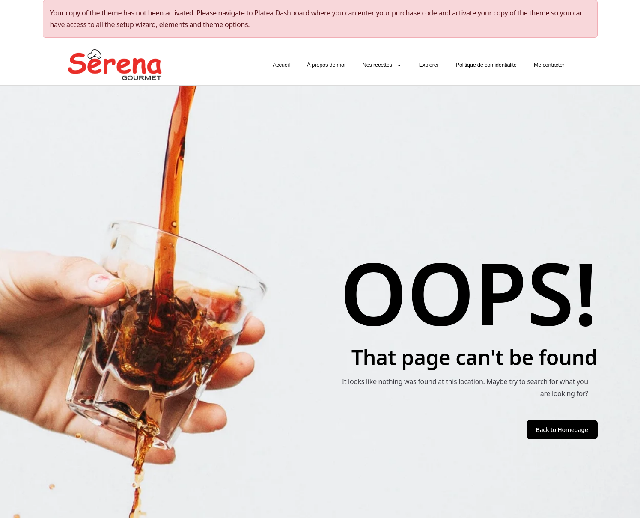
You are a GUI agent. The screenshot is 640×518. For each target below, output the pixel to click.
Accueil (281, 65)
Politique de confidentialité (485, 65)
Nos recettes (382, 65)
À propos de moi (326, 65)
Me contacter (548, 65)
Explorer (428, 65)
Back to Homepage (562, 430)
